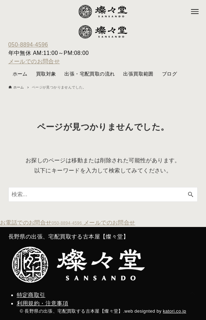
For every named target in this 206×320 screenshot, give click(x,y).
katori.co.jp (174, 311)
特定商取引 (31, 295)
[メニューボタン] (195, 12)
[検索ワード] (103, 194)
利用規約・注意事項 (43, 303)
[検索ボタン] (191, 194)
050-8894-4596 (28, 45)
